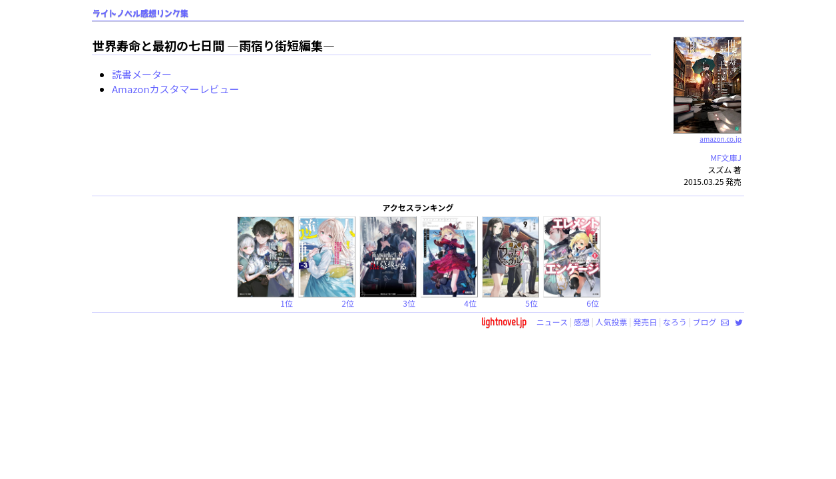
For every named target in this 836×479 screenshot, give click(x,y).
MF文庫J (725, 157)
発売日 (645, 321)
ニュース (552, 321)
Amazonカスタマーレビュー (176, 89)
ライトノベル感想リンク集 (140, 13)
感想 (582, 321)
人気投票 (612, 321)
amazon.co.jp (707, 134)
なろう (675, 321)
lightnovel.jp (503, 321)
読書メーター (142, 74)
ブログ (704, 321)
